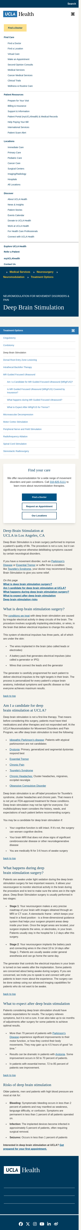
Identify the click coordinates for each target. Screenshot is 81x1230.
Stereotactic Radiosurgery (16, 451)
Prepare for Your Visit (18, 100)
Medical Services (16, 70)
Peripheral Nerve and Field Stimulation (22, 429)
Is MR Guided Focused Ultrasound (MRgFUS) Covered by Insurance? (36, 391)
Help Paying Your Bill (18, 122)
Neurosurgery (45, 272)
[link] (20, 1223)
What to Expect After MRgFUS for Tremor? (28, 407)
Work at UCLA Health (18, 226)
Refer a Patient (12, 251)
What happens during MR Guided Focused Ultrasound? (34, 400)
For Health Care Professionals (23, 231)
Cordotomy (8, 345)
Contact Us (10, 264)
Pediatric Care (15, 158)
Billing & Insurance (17, 106)
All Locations (14, 184)
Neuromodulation (13, 277)
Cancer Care (14, 163)
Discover (8, 193)
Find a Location (15, 48)
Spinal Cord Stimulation (15, 444)
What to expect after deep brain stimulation (29, 595)
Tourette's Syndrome (19, 569)
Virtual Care (14, 54)
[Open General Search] (71, 4)
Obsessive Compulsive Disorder (28, 785)
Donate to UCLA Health (19, 220)
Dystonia (15, 749)
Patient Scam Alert (17, 132)
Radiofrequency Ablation (15, 436)
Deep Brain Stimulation (14, 352)
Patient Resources (13, 94)
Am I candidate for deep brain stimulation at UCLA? (34, 588)
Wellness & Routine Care (20, 86)
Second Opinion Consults (20, 64)
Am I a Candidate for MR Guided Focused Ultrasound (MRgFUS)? (40, 382)
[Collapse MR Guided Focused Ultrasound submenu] (74, 374)
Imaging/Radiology (17, 174)
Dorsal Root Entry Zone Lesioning (20, 360)
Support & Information (18, 111)
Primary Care (14, 152)
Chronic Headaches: (21, 776)
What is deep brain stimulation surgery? (27, 584)
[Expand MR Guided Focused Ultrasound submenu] (54, 374)
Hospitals (12, 179)
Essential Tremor (25, 565)
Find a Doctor (14, 43)
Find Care (9, 37)
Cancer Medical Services (20, 75)
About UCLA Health (17, 199)
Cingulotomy (9, 338)
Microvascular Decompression (18, 414)
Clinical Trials (14, 80)
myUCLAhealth (12, 258)
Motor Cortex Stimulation (15, 422)
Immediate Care (16, 147)
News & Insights (16, 204)
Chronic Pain (17, 764)
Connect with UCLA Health (21, 236)
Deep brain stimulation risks (20, 599)
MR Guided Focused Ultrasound (19, 374)
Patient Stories (15, 210)
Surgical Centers (16, 168)
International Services (18, 127)
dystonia (60, 1054)
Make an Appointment (18, 59)
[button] (39, 246)
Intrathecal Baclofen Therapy (17, 367)
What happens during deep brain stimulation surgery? (36, 591)
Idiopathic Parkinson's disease (27, 740)
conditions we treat (19, 615)
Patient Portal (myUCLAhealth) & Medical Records (33, 116)
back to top (9, 696)
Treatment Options (42, 277)
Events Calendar (16, 215)
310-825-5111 (58, 482)
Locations (9, 141)
